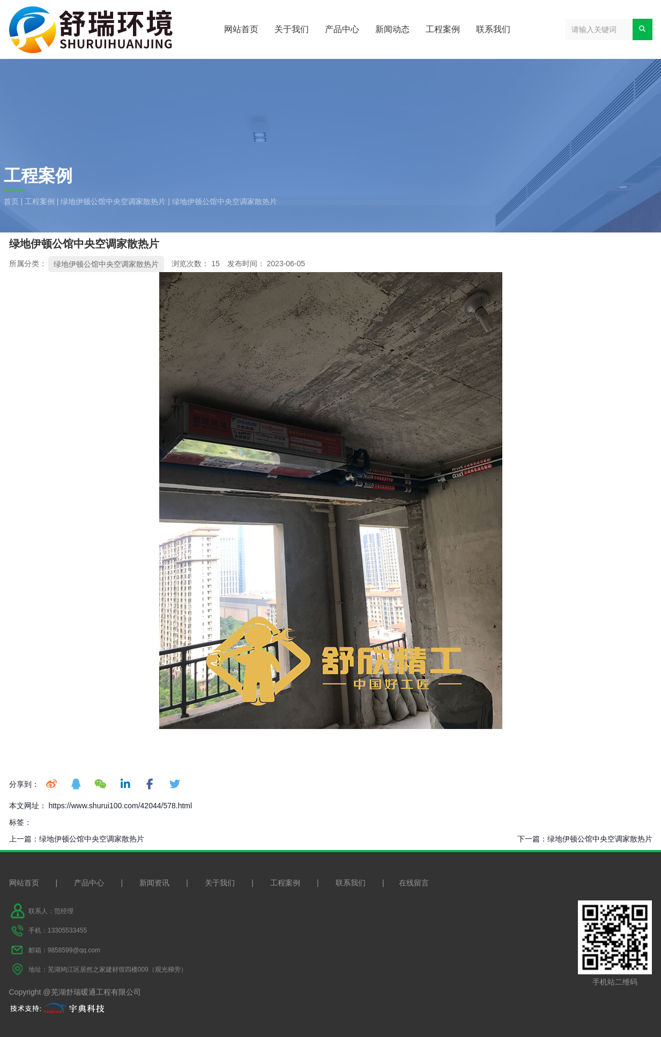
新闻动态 (392, 29)
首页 (12, 201)
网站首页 (241, 29)
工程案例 (443, 29)
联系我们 (493, 29)
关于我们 (291, 29)
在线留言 (414, 882)
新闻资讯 (154, 882)
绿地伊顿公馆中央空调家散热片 (113, 201)
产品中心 (342, 29)
